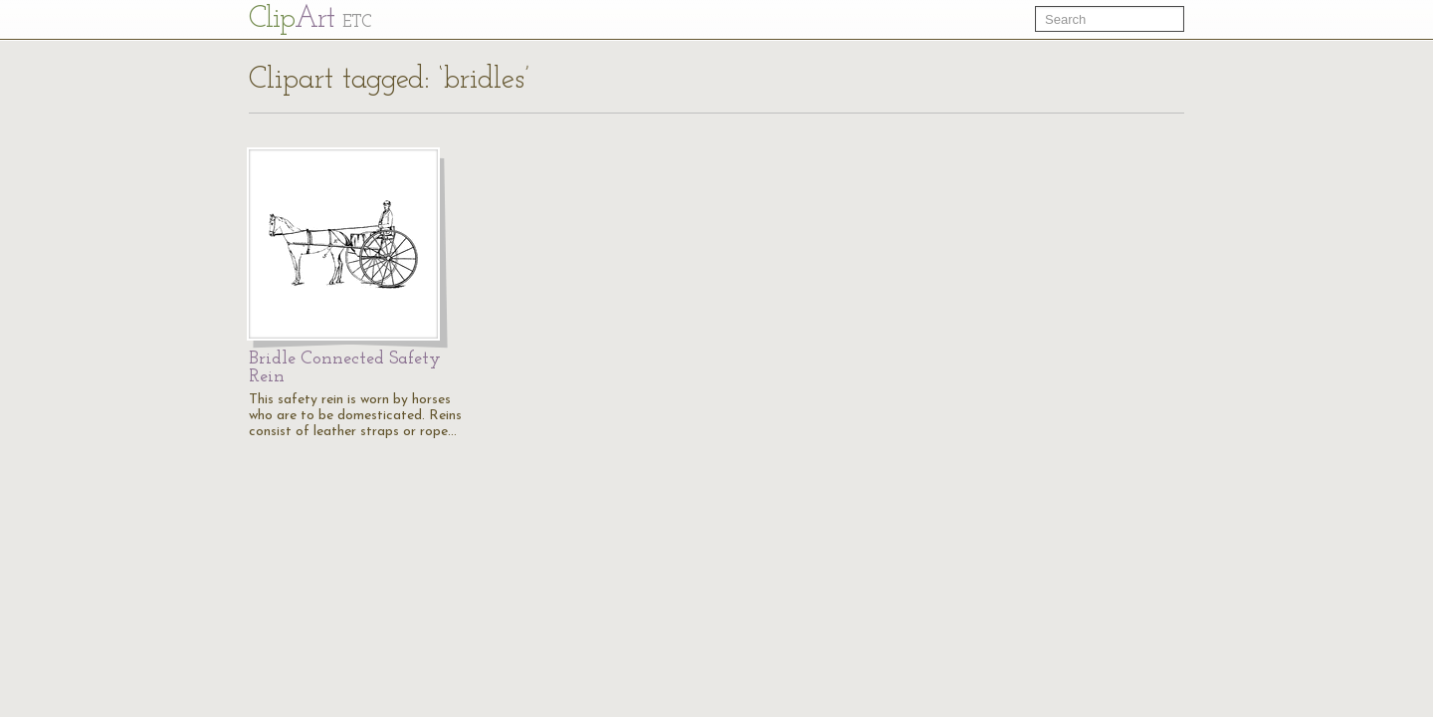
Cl (310, 19)
